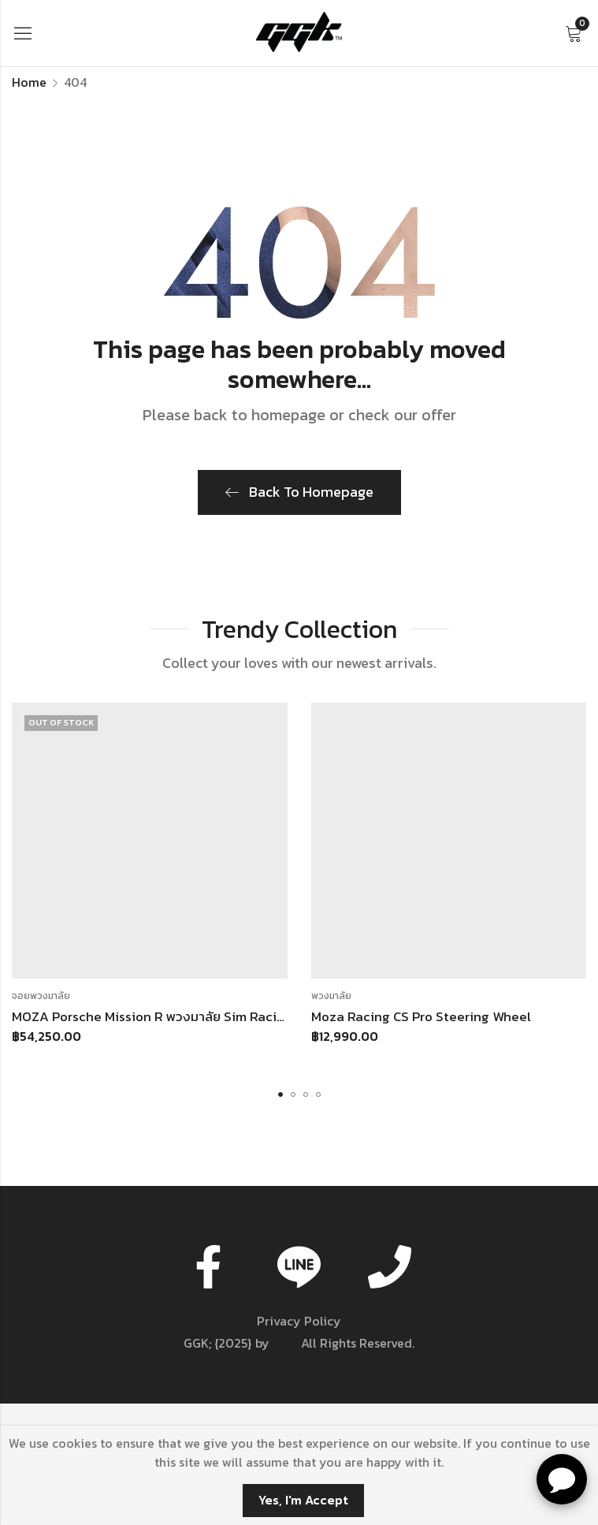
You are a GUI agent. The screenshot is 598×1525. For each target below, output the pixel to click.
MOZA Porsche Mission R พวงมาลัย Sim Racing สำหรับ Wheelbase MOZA (228, 1016)
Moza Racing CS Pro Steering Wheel (421, 1016)
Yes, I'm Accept (303, 1499)
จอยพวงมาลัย (41, 996)
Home (29, 82)
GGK (285, 1342)
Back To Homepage (299, 491)
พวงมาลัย (331, 996)
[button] (280, 1094)
